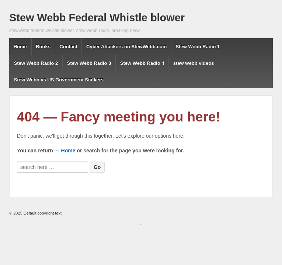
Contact (68, 46)
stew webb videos (193, 63)
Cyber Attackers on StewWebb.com (126, 46)
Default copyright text (42, 213)
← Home (65, 150)
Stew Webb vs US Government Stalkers (59, 79)
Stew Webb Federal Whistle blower (97, 18)
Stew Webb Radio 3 (89, 63)
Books (43, 46)
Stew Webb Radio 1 (198, 46)
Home (20, 46)
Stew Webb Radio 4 (142, 63)
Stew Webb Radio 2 (36, 63)
